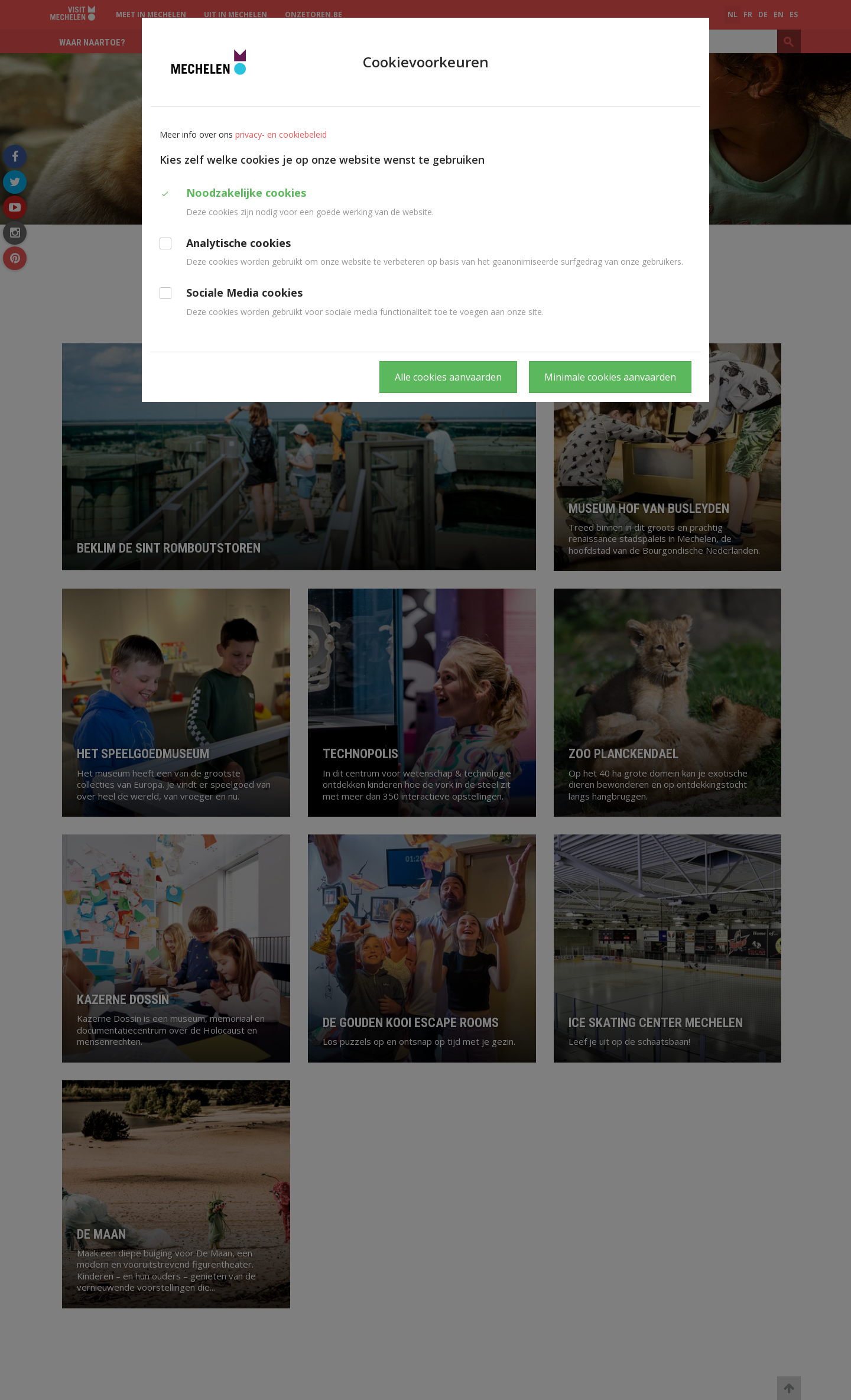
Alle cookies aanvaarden (448, 377)
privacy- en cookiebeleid (281, 134)
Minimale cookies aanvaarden (610, 377)
